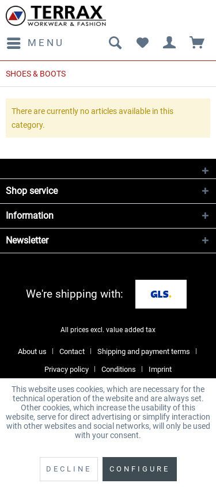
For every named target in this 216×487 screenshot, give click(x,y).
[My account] (169, 43)
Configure (139, 469)
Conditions (118, 369)
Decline (69, 469)
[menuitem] (35, 43)
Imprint (160, 369)
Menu (36, 41)
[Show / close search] (114, 43)
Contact (72, 351)
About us (32, 351)
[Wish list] (142, 43)
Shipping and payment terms (143, 351)
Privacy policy (66, 369)
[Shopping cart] (197, 43)
